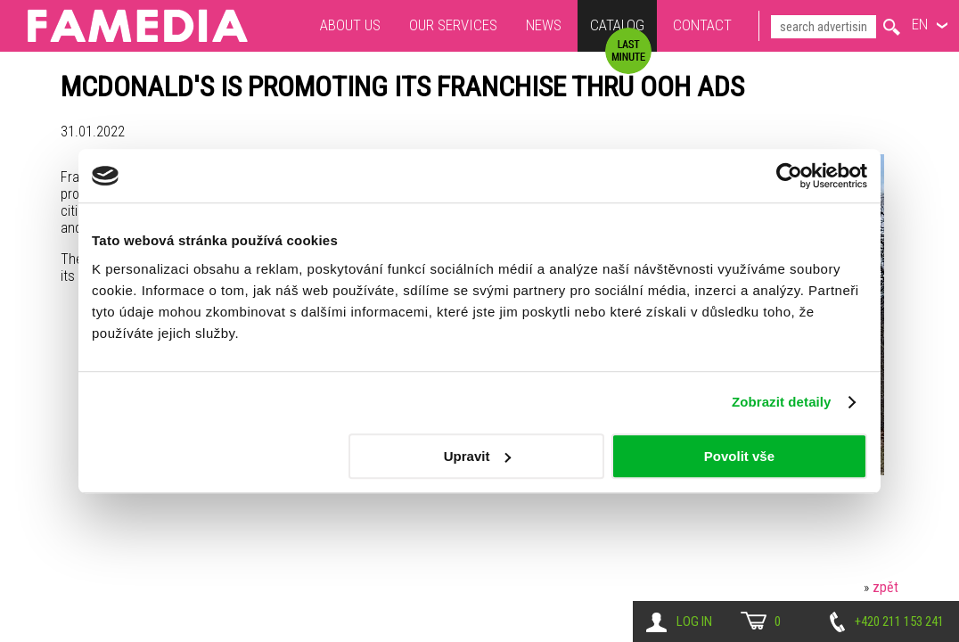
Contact (702, 25)
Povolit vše (739, 456)
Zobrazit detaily (782, 401)
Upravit (478, 456)
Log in (694, 621)
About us (350, 25)
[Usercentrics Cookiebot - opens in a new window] (789, 175)
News (543, 25)
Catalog (617, 27)
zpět (885, 587)
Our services (453, 25)
